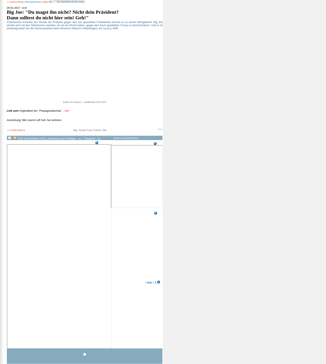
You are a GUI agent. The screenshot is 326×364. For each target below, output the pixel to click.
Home (20, 2)
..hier (38, 110)
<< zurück (11, 2)
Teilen (47, 2)
